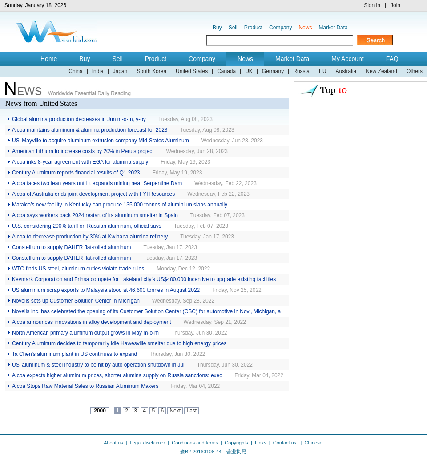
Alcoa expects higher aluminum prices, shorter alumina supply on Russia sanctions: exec (117, 375)
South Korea (151, 71)
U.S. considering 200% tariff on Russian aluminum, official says (86, 226)
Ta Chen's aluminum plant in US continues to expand (74, 354)
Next (175, 411)
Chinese (313, 442)
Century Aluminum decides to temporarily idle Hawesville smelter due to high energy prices (119, 343)
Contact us (285, 442)
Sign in (372, 5)
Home (48, 58)
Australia (346, 71)
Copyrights (236, 442)
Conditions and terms (195, 442)
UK (249, 71)
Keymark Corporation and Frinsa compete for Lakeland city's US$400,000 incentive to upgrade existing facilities (144, 279)
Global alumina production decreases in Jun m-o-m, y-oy (79, 119)
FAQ (392, 58)
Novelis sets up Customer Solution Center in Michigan (76, 301)
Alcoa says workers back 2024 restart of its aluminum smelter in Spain (95, 215)
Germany (273, 71)
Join (395, 5)
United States (192, 71)
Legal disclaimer (147, 442)
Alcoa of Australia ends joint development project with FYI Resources (93, 194)
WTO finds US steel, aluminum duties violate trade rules (78, 269)
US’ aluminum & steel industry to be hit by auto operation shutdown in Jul (98, 365)
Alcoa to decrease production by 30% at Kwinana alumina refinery (90, 237)
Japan (120, 71)
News (305, 27)
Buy (217, 27)
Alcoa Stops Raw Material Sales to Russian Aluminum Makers (85, 386)
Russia (301, 71)
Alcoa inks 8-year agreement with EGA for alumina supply (80, 162)
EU (322, 71)
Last (191, 411)
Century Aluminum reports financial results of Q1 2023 (76, 172)
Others (415, 71)
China (75, 71)
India (98, 71)
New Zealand (381, 71)
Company (280, 27)
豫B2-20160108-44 (201, 451)
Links (260, 442)
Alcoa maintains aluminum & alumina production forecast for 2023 (90, 130)
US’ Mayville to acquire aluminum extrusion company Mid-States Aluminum (100, 140)
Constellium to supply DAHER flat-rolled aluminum (71, 247)
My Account (347, 58)
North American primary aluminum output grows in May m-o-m (85, 333)
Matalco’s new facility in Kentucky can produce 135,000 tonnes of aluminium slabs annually (119, 205)
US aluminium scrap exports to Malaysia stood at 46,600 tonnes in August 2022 (106, 290)
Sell (233, 27)
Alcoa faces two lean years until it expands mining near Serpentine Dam (97, 183)
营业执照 (236, 451)
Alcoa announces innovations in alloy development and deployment (91, 322)
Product (253, 27)
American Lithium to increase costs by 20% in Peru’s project (83, 151)
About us (113, 442)
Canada (226, 71)
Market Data (332, 27)
